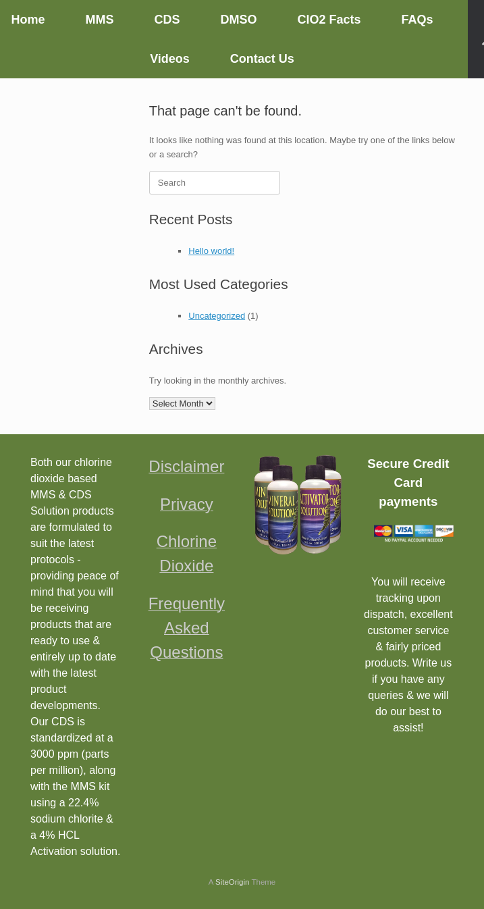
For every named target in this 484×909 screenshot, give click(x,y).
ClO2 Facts (328, 19)
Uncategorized (216, 316)
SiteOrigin (232, 882)
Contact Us (262, 59)
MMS (99, 19)
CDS (167, 19)
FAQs (417, 19)
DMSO (238, 19)
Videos (170, 59)
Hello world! (211, 251)
